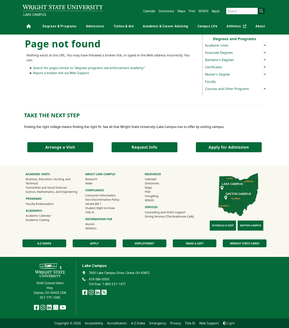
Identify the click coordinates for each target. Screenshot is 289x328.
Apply (216, 11)
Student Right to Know (100, 208)
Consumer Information (100, 195)
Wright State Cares (244, 243)
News (89, 183)
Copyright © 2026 (67, 323)
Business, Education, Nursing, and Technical (48, 181)
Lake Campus (34, 15)
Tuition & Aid (124, 26)
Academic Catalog (37, 220)
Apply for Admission (229, 147)
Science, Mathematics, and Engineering (51, 192)
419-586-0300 (99, 279)
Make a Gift (194, 243)
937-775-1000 (50, 297)
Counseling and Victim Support (165, 212)
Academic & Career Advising (165, 26)
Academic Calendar (38, 216)
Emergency (157, 323)
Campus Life (207, 26)
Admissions (95, 26)
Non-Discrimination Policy (102, 199)
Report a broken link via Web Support (61, 73)
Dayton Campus (250, 225)
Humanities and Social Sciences (46, 187)
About (260, 26)
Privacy (175, 323)
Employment (144, 243)
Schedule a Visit (223, 225)
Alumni (90, 224)
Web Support (209, 323)
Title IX (89, 212)
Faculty (210, 81)
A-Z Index (138, 323)
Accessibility (94, 323)
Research (91, 179)
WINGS (203, 11)
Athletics (237, 27)
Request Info (144, 147)
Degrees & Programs (59, 26)
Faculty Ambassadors (40, 204)
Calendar (149, 11)
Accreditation (117, 323)
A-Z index (44, 243)
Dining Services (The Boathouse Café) (169, 216)
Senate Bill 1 (93, 204)
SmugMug (157, 196)
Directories (166, 11)
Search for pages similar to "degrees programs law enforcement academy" (89, 68)
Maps (181, 11)
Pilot (192, 11)
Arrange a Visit (60, 147)
